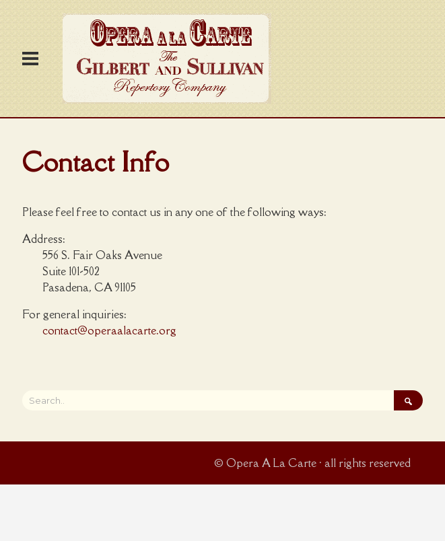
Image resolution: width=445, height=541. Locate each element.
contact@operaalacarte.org (109, 330)
